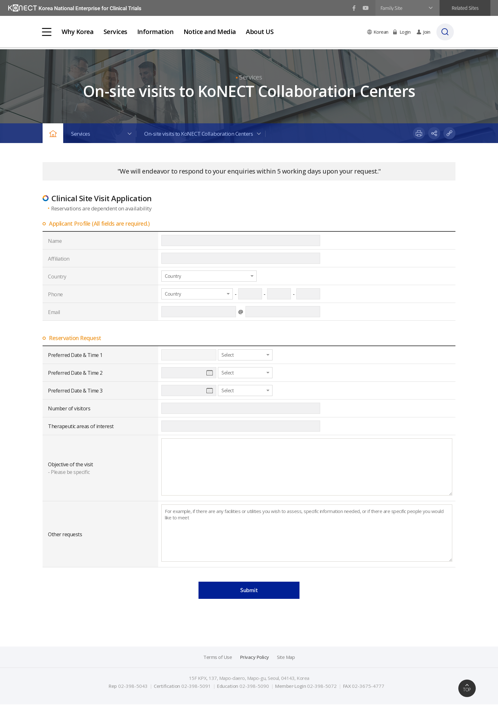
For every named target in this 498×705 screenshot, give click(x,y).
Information (156, 31)
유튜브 (364, 8)
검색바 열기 (448, 32)
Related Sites (463, 7)
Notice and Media (210, 31)
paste (449, 133)
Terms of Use (217, 657)
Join (428, 32)
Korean (382, 32)
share (434, 133)
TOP (467, 690)
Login (406, 32)
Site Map (286, 657)
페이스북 (352, 8)
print (419, 133)
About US (260, 31)
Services (116, 31)
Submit (249, 590)
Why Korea (78, 31)
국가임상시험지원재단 (76, 8)
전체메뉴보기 (47, 32)
